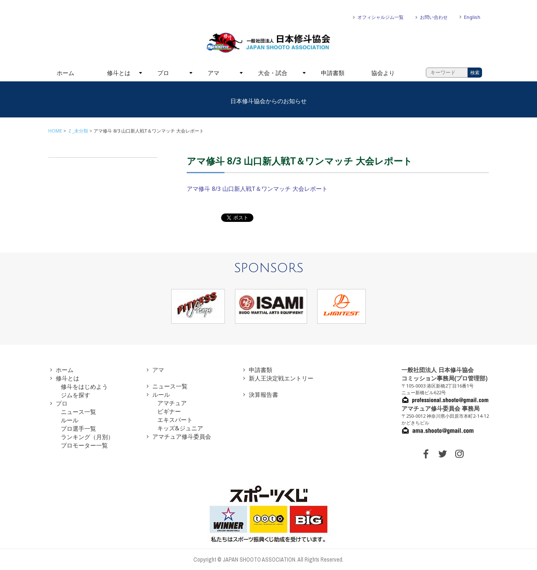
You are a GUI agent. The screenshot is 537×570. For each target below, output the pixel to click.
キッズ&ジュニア (180, 428)
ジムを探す (75, 395)
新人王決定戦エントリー (281, 378)
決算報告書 (263, 394)
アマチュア (172, 403)
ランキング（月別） (87, 437)
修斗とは (118, 73)
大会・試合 (272, 73)
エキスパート (175, 420)
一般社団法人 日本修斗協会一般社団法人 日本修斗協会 (268, 43)
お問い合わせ (434, 17)
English (472, 17)
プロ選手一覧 (78, 428)
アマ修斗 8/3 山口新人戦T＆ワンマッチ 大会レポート (257, 189)
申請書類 (332, 73)
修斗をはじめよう (84, 386)
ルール (69, 420)
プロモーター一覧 (84, 445)
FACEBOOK (426, 454)
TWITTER (442, 454)
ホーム (65, 73)
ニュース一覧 (78, 412)
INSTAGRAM (459, 454)
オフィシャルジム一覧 (380, 17)
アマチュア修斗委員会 (181, 436)
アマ (213, 73)
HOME (55, 131)
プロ (163, 73)
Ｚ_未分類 (78, 131)
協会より (383, 73)
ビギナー (169, 411)
